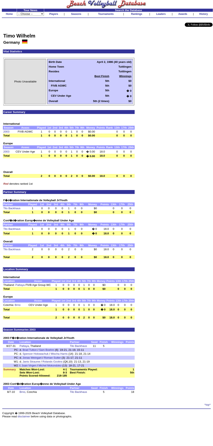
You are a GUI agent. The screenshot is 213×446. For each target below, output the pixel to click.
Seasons (76, 14)
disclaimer (24, 416)
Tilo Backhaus (11, 208)
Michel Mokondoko (50, 365)
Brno (18, 304)
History (203, 14)
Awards (182, 14)
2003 (6, 131)
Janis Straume (31, 361)
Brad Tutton (29, 349)
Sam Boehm (46, 349)
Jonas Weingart (31, 357)
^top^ (207, 404)
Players (53, 14)
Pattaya (20, 284)
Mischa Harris (59, 353)
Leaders (161, 14)
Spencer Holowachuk (35, 353)
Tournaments (106, 14)
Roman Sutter (52, 357)
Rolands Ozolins (52, 361)
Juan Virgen (29, 365)
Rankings (136, 14)
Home (9, 14)
